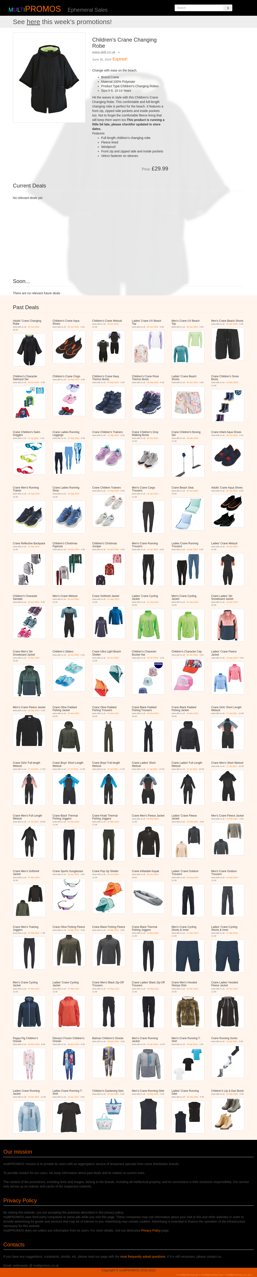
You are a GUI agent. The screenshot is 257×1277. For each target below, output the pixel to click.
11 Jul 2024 (33, 438)
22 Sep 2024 (113, 599)
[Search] (227, 7)
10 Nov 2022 (232, 602)
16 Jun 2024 (152, 494)
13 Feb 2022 (34, 933)
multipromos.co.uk (238, 1275)
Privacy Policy (151, 1230)
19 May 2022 (113, 989)
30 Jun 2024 (33, 327)
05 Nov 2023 (152, 819)
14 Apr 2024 (152, 549)
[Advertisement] (207, 60)
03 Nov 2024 (73, 549)
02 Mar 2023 (73, 822)
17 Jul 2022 (231, 713)
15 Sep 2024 (73, 438)
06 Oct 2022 (152, 438)
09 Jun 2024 (113, 1094)
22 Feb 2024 (192, 822)
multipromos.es (211, 1275)
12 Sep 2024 (113, 435)
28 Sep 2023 (113, 382)
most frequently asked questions (142, 1256)
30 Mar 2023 (192, 438)
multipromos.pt (188, 1275)
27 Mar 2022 (192, 933)
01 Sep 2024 (73, 379)
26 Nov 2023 (34, 1044)
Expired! (119, 59)
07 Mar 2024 (34, 877)
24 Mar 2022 (73, 713)
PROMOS (43, 8)
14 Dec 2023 (232, 382)
